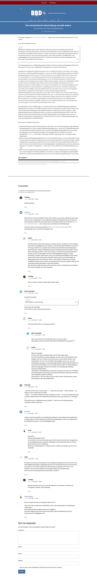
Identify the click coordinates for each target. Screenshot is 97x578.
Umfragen (31, 134)
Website (20, 560)
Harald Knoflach (47, 31)
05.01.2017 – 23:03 (37, 320)
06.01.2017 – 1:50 (33, 386)
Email (20, 553)
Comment (21, 530)
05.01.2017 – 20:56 (33, 199)
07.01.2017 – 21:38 (40, 349)
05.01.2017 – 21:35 (33, 214)
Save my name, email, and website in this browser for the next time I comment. (41, 567)
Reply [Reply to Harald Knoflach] (25, 517)
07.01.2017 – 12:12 (40, 335)
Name (20, 546)
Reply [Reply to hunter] (29, 452)
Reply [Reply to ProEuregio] (25, 406)
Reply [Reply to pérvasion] (25, 233)
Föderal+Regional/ (27, 161)
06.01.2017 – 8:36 (33, 413)
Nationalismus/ (35, 161)
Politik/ (39, 161)
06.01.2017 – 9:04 (36, 432)
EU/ (57, 161)
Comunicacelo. (44, 164)
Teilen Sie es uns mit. (30, 164)
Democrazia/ (21, 161)
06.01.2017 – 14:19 (37, 278)
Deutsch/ (63, 161)
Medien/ (31, 161)
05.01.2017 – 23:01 (37, 240)
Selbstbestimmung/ (43, 161)
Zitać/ (51, 161)
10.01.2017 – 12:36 (33, 458)
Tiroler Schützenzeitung (39, 37)
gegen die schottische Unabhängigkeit (58, 227)
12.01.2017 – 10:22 (33, 498)
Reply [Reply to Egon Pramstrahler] (25, 313)
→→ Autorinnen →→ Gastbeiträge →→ (48, 2)
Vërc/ (59, 161)
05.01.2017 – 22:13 (33, 293)
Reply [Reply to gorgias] (29, 271)
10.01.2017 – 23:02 (37, 481)
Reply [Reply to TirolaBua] (25, 207)
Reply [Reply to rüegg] (25, 474)
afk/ (49, 161)
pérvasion (27, 212)
